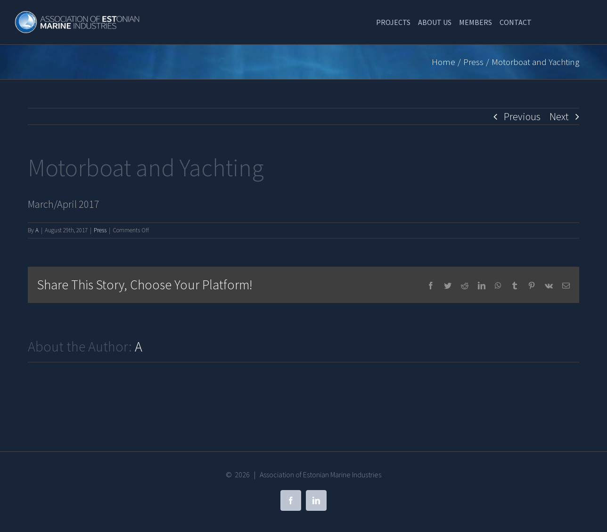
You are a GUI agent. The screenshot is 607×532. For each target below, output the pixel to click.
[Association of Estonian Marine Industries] (77, 15)
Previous (522, 116)
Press (100, 230)
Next (559, 116)
